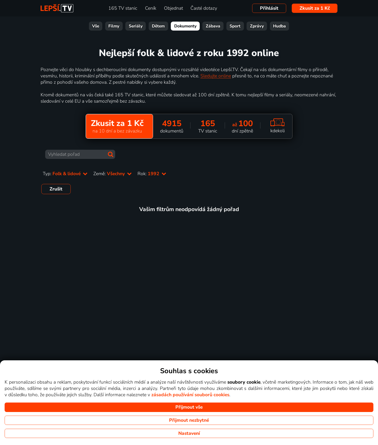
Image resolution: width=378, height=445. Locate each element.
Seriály (136, 26)
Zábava (213, 26)
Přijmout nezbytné (189, 420)
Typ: (65, 174)
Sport (235, 26)
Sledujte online (215, 76)
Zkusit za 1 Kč (315, 8)
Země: (112, 174)
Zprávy (257, 26)
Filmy (113, 26)
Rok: (151, 174)
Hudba (279, 26)
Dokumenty (185, 26)
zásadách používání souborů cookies (190, 395)
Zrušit (56, 189)
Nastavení (189, 433)
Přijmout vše (189, 407)
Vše (95, 26)
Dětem (158, 26)
